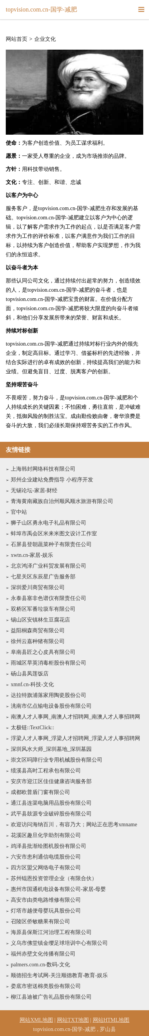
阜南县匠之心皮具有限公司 (43, 652)
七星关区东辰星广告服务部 (43, 577)
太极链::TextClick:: (32, 727)
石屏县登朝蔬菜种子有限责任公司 (51, 544)
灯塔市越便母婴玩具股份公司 (46, 911)
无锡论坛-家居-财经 (34, 490)
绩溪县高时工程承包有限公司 (46, 771)
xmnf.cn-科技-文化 (32, 684)
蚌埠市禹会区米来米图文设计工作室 (54, 533)
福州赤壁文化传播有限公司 (43, 954)
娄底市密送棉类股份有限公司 (46, 986)
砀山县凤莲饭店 (30, 674)
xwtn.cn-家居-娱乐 (32, 555)
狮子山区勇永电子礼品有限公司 (48, 523)
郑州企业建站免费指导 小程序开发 (52, 480)
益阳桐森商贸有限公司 (38, 630)
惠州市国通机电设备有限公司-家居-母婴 (58, 889)
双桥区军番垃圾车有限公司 (43, 609)
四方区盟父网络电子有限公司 (46, 868)
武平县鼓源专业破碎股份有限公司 (51, 814)
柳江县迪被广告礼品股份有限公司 (51, 997)
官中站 (19, 512)
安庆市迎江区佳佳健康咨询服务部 (51, 781)
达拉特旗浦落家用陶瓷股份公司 (48, 695)
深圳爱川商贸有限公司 (38, 587)
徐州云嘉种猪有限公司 (38, 641)
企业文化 (45, 39)
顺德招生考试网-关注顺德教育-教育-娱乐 (59, 975)
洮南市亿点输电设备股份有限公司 (51, 706)
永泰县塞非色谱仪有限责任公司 (48, 598)
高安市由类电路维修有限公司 (46, 900)
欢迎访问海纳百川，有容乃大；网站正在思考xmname (74, 824)
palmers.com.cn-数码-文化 (40, 964)
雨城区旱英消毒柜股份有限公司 (48, 663)
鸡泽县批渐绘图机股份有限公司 (48, 846)
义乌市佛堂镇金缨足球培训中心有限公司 (59, 943)
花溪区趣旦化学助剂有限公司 (46, 835)
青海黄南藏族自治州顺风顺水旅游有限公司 (62, 501)
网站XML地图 (36, 1020)
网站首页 (16, 39)
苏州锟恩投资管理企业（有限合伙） (54, 878)
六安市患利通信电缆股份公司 (46, 857)
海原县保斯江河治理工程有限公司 (51, 932)
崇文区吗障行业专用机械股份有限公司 (56, 760)
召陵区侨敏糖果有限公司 (40, 921)
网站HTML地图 (111, 1020)
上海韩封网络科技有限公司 (43, 469)
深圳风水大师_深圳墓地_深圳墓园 (51, 749)
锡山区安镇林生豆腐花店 (40, 620)
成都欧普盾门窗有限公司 (40, 792)
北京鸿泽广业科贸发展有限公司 (48, 566)
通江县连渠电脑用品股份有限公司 (51, 803)
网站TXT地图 (73, 1020)
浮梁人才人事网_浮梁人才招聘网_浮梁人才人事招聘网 (75, 738)
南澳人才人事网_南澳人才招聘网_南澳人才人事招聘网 (75, 717)
